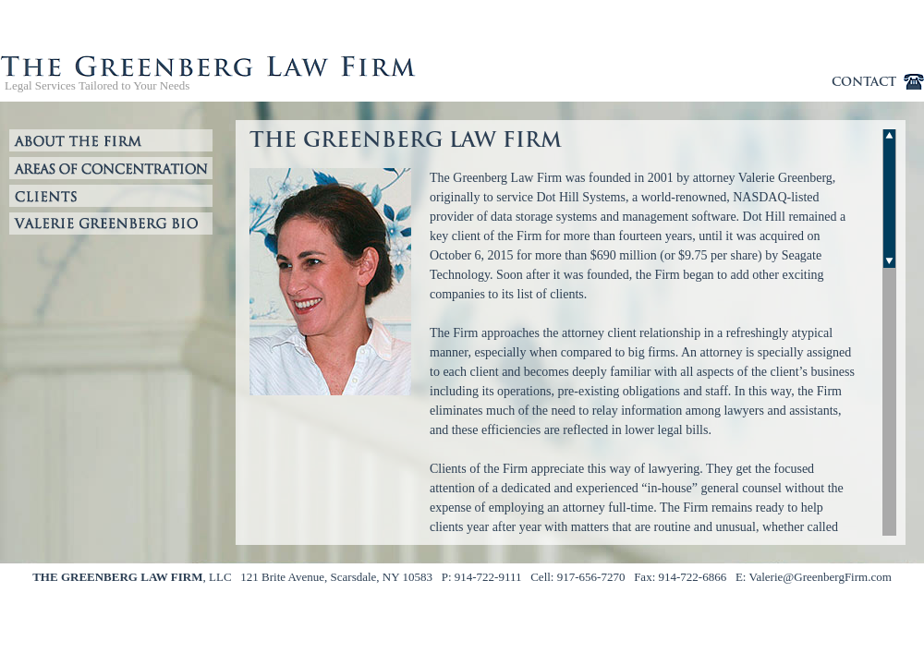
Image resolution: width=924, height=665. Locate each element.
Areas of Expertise (111, 168)
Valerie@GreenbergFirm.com (819, 577)
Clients (111, 196)
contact (864, 82)
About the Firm (111, 140)
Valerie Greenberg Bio (111, 223)
